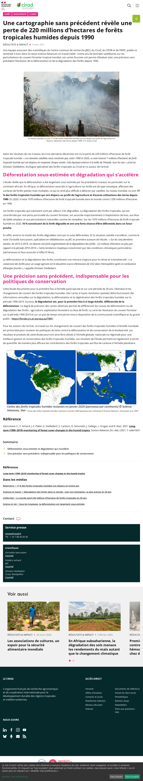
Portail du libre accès (125, 692)
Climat (33, 14)
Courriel (9, 555)
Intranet (89, 688)
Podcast (89, 708)
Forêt (7, 14)
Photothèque (121, 696)
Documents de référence (127, 688)
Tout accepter (132, 776)
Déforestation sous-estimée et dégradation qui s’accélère (38, 448)
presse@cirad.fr (13, 533)
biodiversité (20, 14)
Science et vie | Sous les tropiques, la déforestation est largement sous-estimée (44, 504)
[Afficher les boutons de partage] (136, 18)
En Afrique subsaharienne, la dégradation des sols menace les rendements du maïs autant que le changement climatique (94, 647)
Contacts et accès (94, 696)
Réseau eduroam (93, 704)
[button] (129, 5)
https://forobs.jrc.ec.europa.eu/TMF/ (32, 318)
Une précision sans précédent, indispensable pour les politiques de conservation (50, 453)
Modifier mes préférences (15, 776)
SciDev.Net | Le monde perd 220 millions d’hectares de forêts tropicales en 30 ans (45, 498)
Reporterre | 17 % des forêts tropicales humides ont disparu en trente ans (41, 485)
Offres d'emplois (93, 692)
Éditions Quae (122, 700)
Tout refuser (116, 776)
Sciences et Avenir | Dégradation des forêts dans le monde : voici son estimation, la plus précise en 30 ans (57, 492)
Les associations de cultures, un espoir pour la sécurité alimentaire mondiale (33, 645)
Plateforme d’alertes (95, 700)
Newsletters (121, 704)
